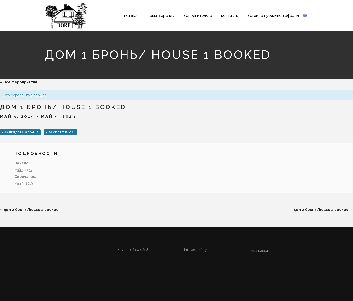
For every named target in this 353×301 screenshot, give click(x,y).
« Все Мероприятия (18, 82)
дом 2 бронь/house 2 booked (29, 210)
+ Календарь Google (20, 132)
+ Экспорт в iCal (60, 132)
